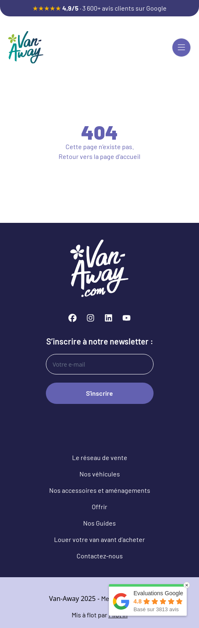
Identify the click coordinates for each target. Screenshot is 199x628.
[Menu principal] (181, 47)
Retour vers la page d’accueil (99, 156)
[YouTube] (126, 318)
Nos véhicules (99, 474)
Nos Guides (99, 523)
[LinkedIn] (108, 318)
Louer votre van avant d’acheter (99, 539)
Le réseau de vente (99, 457)
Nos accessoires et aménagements (99, 490)
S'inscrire (99, 393)
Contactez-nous (100, 556)
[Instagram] (90, 318)
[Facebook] (72, 318)
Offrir (99, 506)
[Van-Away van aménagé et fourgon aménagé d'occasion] (25, 47)
